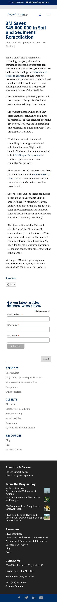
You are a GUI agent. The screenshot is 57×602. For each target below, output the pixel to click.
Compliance (12, 387)
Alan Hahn (15, 42)
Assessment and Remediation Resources (27, 537)
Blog (8, 440)
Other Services (13, 392)
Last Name (13, 335)
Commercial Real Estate (18, 409)
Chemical (11, 404)
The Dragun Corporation (28, 155)
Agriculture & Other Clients (20, 427)
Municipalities (13, 418)
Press (9, 445)
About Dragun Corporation (20, 475)
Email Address (15, 314)
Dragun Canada (14, 586)
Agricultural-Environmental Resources (26, 541)
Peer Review (12, 373)
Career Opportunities (17, 472)
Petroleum (11, 423)
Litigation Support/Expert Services (24, 377)
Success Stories (14, 449)
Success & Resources (17, 545)
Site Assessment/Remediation (21, 382)
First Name (13, 325)
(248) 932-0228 (17, 2)
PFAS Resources (14, 534)
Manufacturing (14, 413)
